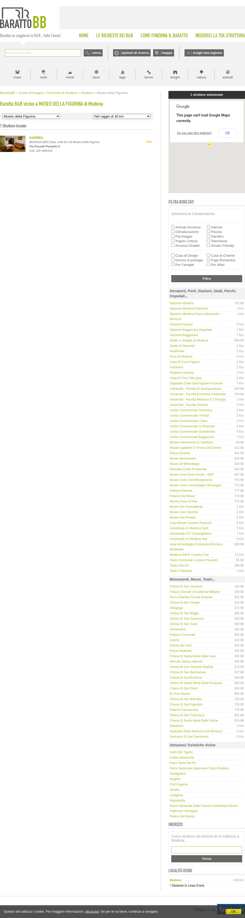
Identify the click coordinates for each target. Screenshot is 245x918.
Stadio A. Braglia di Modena (189, 340)
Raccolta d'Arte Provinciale (188, 469)
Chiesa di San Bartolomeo (188, 672)
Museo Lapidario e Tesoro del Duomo (196, 448)
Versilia (175, 790)
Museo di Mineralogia (184, 464)
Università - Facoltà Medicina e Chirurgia (197, 399)
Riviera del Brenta (182, 816)
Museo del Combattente (186, 507)
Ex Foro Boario (180, 694)
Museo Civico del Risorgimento (191, 480)
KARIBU (36, 138)
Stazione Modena (181, 303)
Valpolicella (177, 800)
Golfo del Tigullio (181, 752)
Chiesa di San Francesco (187, 715)
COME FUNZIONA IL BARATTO (164, 35)
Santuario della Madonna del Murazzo (196, 731)
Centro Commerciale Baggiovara (192, 437)
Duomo (175, 640)
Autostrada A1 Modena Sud (188, 539)
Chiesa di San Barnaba (186, 699)
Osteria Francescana (184, 710)
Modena (87, 93)
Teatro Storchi (179, 565)
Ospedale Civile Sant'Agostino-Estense (196, 383)
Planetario (176, 726)
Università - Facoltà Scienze (189, 405)
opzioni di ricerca (135, 53)
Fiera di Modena (181, 356)
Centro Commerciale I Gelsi (188, 421)
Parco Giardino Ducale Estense (191, 597)
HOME (84, 35)
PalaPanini (177, 351)
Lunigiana (176, 795)
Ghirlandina (177, 629)
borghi (175, 77)
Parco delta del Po (183, 763)
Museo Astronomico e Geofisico (191, 442)
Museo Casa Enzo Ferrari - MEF (192, 474)
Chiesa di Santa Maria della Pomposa (196, 683)
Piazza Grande (180, 453)
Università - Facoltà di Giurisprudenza (196, 389)
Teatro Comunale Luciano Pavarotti (193, 560)
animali (227, 77)
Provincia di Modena (62, 93)
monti (70, 77)
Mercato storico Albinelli (186, 661)
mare (17, 77)
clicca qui (92, 911)
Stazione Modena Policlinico (189, 308)
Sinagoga (176, 608)
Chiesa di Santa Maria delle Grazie (194, 720)
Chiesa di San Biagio (184, 613)
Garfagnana (178, 773)
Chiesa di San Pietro (184, 688)
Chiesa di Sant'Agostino (186, 704)
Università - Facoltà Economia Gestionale (198, 394)
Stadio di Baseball (182, 346)
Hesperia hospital (182, 372)
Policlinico (176, 367)
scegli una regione (207, 53)
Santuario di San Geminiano (189, 736)
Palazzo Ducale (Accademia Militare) (195, 592)
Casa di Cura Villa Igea (186, 378)
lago (122, 77)
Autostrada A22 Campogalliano (191, 533)
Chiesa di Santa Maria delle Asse (193, 656)
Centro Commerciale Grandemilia (192, 431)
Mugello (175, 779)
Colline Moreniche (182, 757)
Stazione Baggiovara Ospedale (191, 330)
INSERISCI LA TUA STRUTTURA (220, 35)
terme (148, 77)
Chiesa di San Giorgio (185, 602)
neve (96, 77)
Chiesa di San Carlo (184, 624)
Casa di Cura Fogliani (185, 362)
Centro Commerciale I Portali (189, 415)
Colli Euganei (179, 784)
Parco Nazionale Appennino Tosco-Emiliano (199, 768)
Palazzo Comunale (182, 635)
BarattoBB (7, 93)
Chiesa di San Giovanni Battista (191, 667)
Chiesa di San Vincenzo (186, 586)
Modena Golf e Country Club (189, 555)
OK (233, 911)
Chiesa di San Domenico (187, 618)
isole (43, 77)
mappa (167, 53)
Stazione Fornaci (181, 324)
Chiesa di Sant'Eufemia (186, 677)
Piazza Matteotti (180, 651)
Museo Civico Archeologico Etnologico (196, 485)
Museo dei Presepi (182, 517)
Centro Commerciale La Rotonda (192, 426)
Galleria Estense (181, 490)
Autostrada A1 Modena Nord (189, 528)
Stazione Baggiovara (184, 335)
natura (201, 77)
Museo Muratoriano (183, 458)
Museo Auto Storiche (184, 512)
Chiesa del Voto (181, 645)
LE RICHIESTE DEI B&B (114, 35)
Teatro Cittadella (181, 571)
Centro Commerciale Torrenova (191, 410)
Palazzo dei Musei (182, 496)
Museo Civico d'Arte (183, 501)
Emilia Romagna (31, 93)
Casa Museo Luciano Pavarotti (190, 523)
